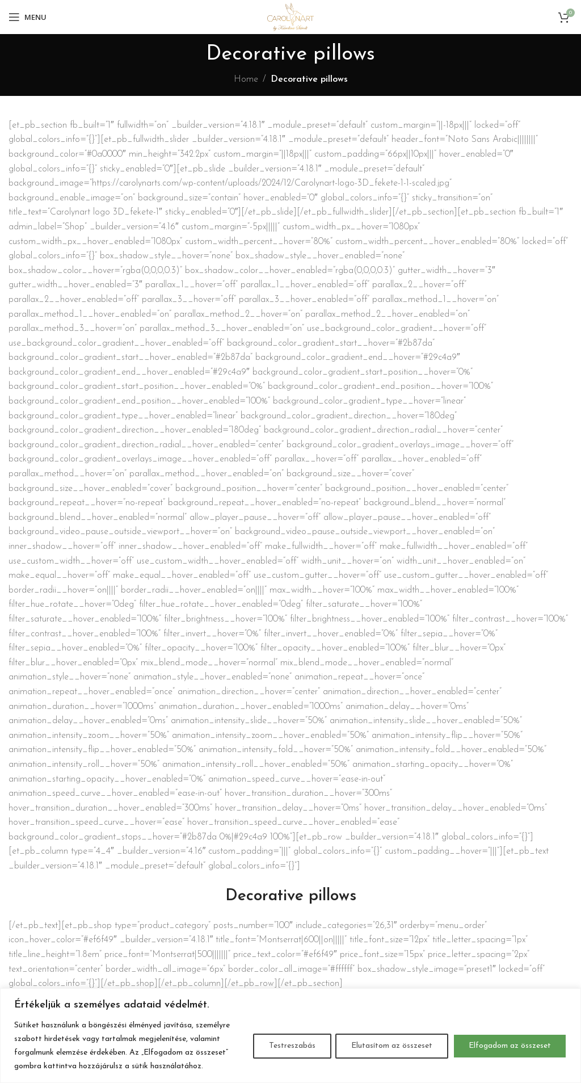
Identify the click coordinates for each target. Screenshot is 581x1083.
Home (246, 79)
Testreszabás (289, 1046)
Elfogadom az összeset (509, 1046)
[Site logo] (290, 16)
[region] (290, 1035)
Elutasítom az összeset (390, 1046)
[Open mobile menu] (27, 17)
